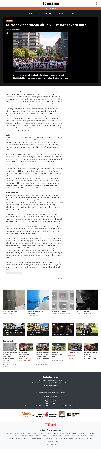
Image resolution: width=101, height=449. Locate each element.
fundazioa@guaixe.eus (50, 385)
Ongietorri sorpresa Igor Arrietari (24, 354)
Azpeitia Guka (71, 433)
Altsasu (18, 273)
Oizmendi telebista (37, 438)
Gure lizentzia (39, 392)
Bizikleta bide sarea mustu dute (58, 354)
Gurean (50, 442)
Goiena (45, 436)
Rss (76, 406)
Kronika (10, 438)
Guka (73, 436)
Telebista (71, 14)
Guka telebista (82, 436)
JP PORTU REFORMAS (59, 312)
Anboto (42, 433)
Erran (16, 436)
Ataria (62, 433)
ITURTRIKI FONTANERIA (11, 312)
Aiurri (23, 433)
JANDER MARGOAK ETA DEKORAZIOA (35, 313)
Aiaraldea (8, 433)
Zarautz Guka (68, 438)
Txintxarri (58, 438)
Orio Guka (49, 438)
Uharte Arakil (27, 360)
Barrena (93, 433)
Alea (29, 433)
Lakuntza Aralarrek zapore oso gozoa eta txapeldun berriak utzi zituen (42, 355)
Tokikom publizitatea (50, 444)
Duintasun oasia (73, 353)
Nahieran (50, 8)
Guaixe (66, 436)
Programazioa (32, 14)
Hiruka (92, 436)
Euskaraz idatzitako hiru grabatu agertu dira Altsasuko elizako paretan (10, 356)
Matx (44, 442)
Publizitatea (47, 406)
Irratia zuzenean (48, 14)
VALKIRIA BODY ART (83, 312)
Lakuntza (45, 364)
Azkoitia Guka (82, 433)
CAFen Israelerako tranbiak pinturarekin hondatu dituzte (90, 355)
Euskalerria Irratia (26, 436)
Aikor (16, 433)
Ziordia (61, 360)
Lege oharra (37, 406)
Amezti (35, 433)
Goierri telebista (56, 436)
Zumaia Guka (80, 438)
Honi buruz (27, 406)
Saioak (61, 14)
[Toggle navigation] (4, 3)
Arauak (56, 406)
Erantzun (58, 278)
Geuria (38, 436)
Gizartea (10, 273)
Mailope (18, 438)
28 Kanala (90, 438)
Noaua (26, 438)
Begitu (9, 436)
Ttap (57, 442)
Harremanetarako (66, 406)
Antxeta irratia (53, 433)
